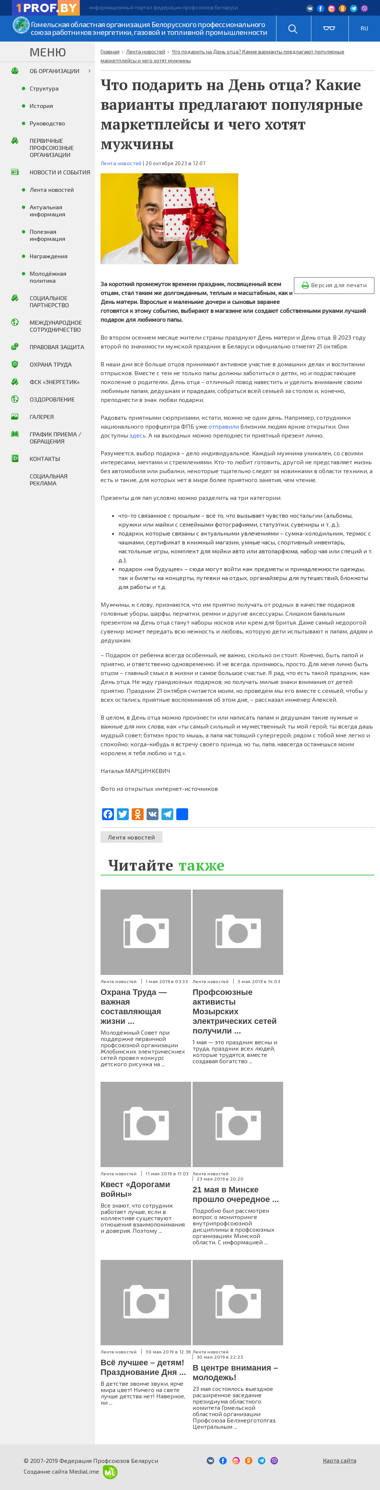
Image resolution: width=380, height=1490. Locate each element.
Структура (44, 88)
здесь (138, 435)
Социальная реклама (49, 479)
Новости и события (60, 172)
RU (364, 28)
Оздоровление (52, 399)
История (41, 105)
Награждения (49, 255)
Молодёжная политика (48, 277)
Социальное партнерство (49, 301)
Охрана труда (51, 364)
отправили (224, 426)
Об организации (54, 70)
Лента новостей (121, 163)
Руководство (47, 123)
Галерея (42, 416)
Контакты (45, 458)
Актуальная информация (47, 210)
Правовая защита (57, 346)
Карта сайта (339, 1460)
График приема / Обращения (55, 437)
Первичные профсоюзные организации (52, 147)
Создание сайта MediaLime (71, 1471)
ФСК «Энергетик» (55, 381)
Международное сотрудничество (56, 326)
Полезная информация (47, 235)
